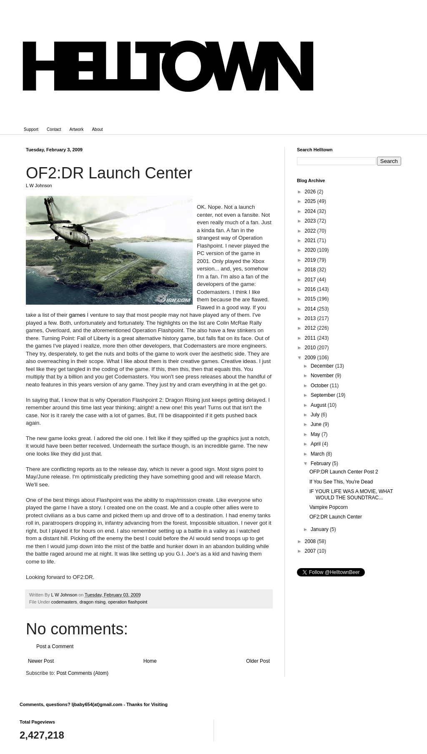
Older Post (258, 661)
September (324, 395)
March (318, 454)
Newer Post (41, 661)
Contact (54, 129)
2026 (311, 192)
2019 (311, 260)
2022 (311, 231)
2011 (311, 338)
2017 (311, 280)
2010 (311, 348)
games (77, 315)
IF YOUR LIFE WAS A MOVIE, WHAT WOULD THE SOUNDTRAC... (351, 494)
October (320, 385)
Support (31, 129)
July (316, 415)
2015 (311, 299)
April (316, 444)
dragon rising (92, 601)
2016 (311, 289)
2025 (311, 201)
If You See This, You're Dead (341, 482)
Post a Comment (54, 646)
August (319, 405)
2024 (311, 211)
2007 (311, 551)
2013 (311, 318)
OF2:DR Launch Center (335, 517)
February (321, 463)
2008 (311, 541)
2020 (311, 250)
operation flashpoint (127, 601)
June (317, 424)
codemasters (64, 601)
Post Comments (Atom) (82, 673)
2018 (311, 270)
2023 (311, 221)
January (320, 529)
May (316, 434)
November (323, 375)
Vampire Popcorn (328, 507)
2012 (311, 328)
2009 (311, 358)
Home (150, 661)
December (323, 366)
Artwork (77, 129)
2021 (311, 240)
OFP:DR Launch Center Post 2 (343, 472)
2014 (311, 309)
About (97, 129)
